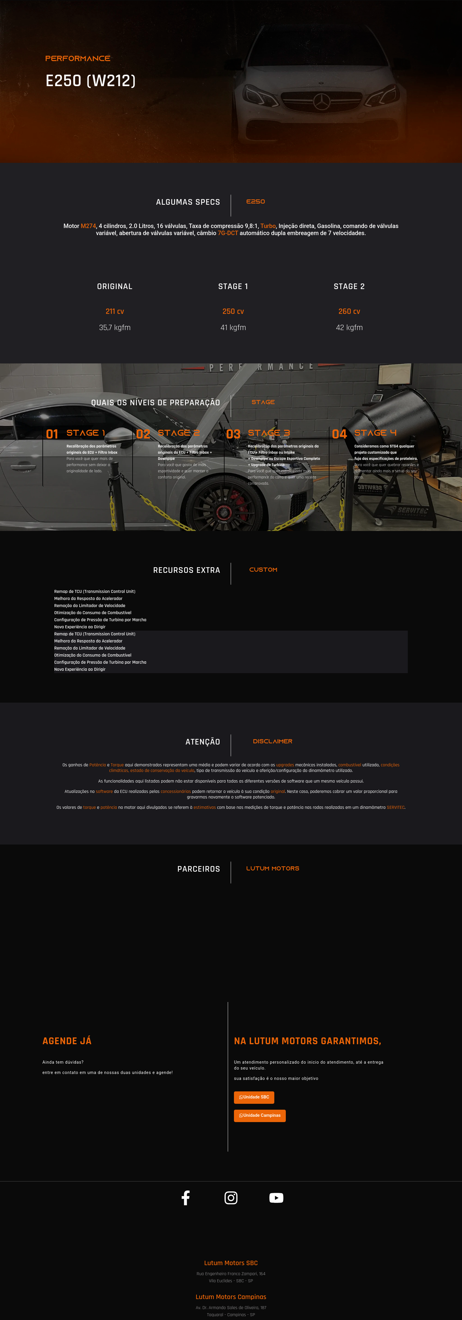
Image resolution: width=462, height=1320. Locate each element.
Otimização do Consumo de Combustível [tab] (92, 613)
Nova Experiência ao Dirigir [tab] (79, 627)
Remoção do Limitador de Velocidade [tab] (89, 606)
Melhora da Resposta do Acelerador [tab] (88, 599)
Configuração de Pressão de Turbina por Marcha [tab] (100, 620)
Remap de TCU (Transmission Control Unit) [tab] (94, 591)
